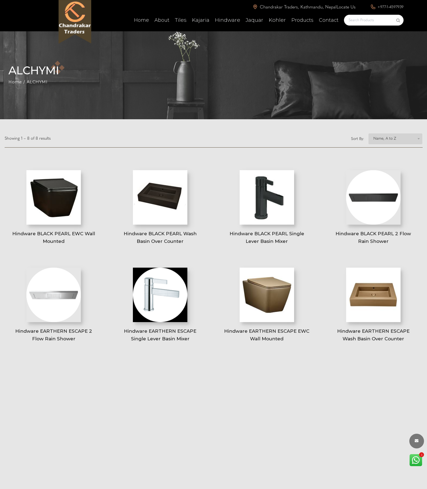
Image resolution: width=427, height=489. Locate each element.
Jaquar (254, 20)
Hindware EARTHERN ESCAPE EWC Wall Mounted (267, 340)
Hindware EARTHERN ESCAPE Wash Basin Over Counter (373, 340)
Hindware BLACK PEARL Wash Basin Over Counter (160, 240)
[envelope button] (416, 441)
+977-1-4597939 (387, 7)
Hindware (227, 20)
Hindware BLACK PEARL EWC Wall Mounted (53, 240)
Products (302, 20)
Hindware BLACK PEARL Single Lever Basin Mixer (266, 240)
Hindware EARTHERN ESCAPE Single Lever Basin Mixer (160, 340)
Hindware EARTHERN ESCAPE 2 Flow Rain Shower (53, 340)
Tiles (181, 20)
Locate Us (346, 7)
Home (141, 20)
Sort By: (357, 139)
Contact (328, 20)
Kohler (277, 20)
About (161, 20)
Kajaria (200, 20)
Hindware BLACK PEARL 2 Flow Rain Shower (373, 240)
